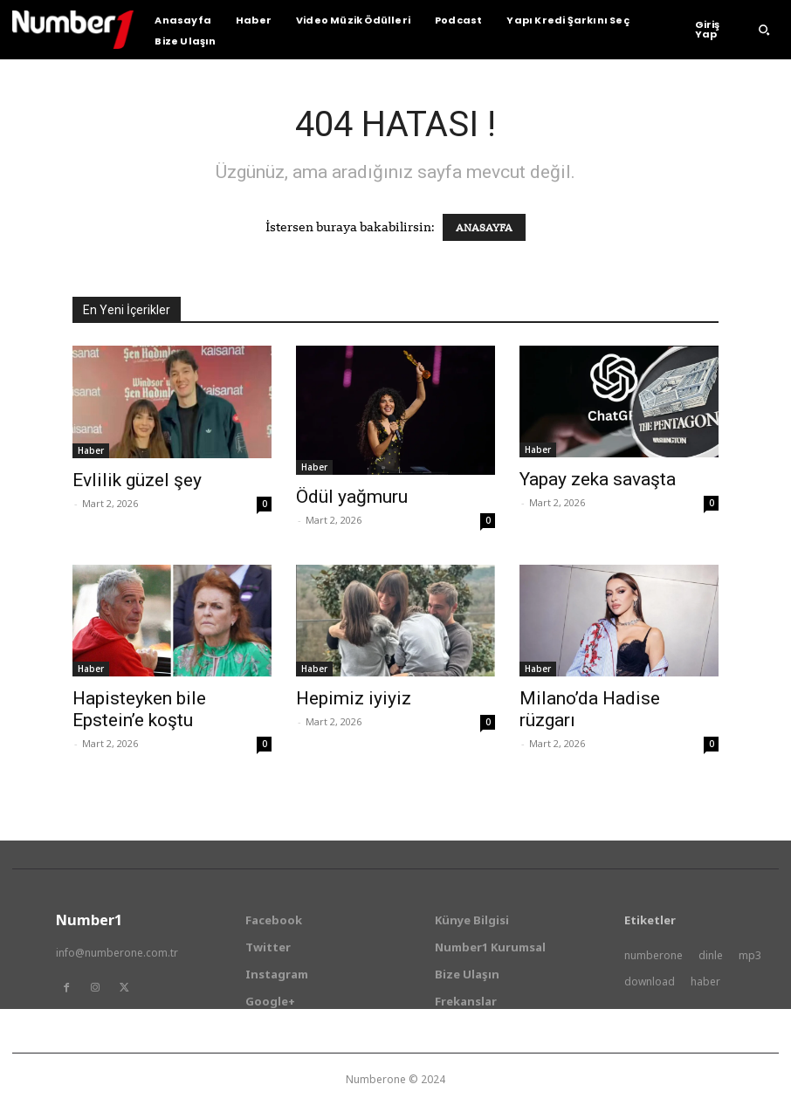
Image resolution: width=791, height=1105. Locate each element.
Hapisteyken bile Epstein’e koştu (139, 709)
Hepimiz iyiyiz (353, 698)
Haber (91, 450)
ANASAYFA (484, 227)
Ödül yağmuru (352, 496)
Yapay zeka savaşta (597, 479)
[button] (764, 30)
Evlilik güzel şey (137, 480)
